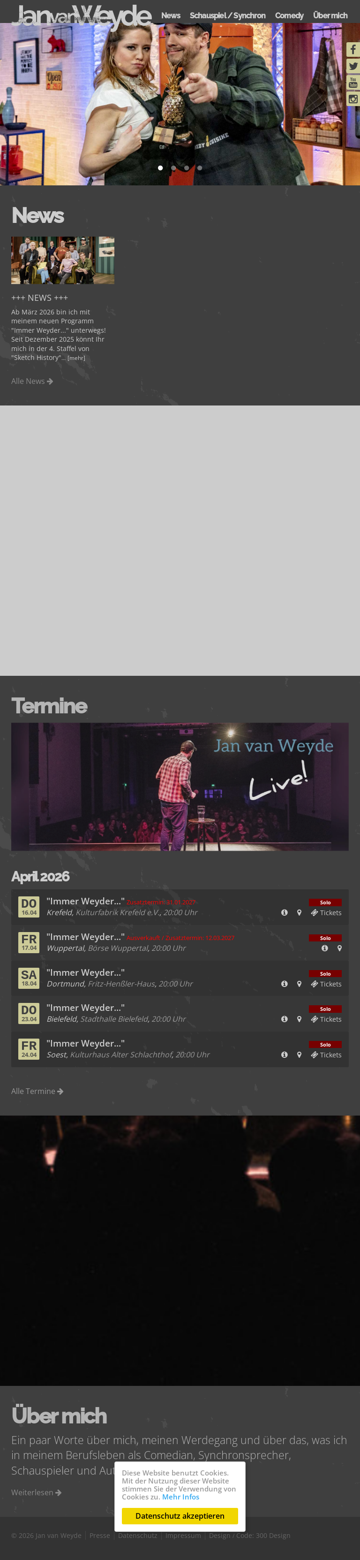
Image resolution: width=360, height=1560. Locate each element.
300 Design (273, 1535)
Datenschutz (138, 1535)
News (170, 15)
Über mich (330, 15)
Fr (28, 942)
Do (28, 906)
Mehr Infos (180, 1496)
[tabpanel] (180, 104)
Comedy (289, 15)
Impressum (183, 1535)
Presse (100, 1535)
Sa (28, 977)
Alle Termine (37, 1091)
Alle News (32, 381)
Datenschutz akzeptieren (180, 1516)
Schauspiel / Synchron (227, 15)
